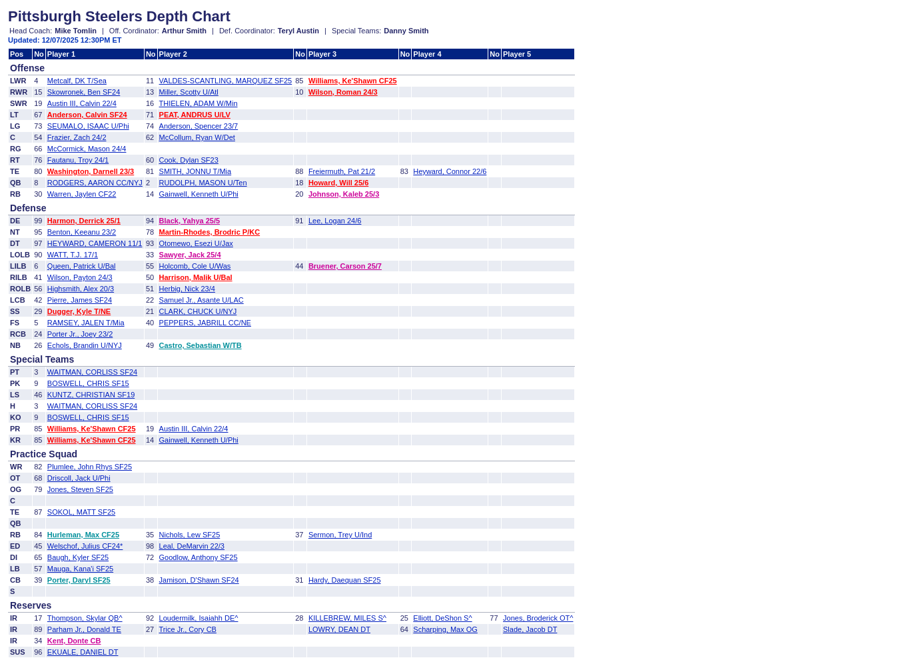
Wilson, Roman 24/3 (343, 92)
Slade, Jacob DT (530, 629)
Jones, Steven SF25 (80, 489)
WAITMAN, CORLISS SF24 (92, 372)
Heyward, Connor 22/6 (449, 171)
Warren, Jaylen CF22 (82, 194)
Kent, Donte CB (74, 641)
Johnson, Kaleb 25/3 (343, 194)
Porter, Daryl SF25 (79, 580)
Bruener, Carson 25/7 (345, 266)
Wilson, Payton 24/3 (80, 277)
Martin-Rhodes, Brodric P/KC (209, 232)
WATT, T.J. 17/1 (72, 255)
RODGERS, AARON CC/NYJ (95, 183)
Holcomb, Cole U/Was (195, 266)
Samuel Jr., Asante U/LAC (201, 300)
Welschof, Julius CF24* (85, 546)
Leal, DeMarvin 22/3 (192, 546)
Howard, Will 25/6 (338, 183)
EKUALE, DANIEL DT (83, 652)
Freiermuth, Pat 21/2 (341, 171)
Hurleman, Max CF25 (83, 535)
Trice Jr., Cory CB (188, 629)
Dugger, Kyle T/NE (79, 311)
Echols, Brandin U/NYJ (84, 345)
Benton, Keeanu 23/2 (81, 232)
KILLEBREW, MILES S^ (347, 618)
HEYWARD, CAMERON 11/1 (95, 243)
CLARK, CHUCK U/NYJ (198, 311)
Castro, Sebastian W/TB (200, 345)
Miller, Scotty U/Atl (189, 92)
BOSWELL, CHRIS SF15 (88, 383)
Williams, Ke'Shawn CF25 (352, 81)
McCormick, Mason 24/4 (87, 149)
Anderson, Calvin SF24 (87, 115)
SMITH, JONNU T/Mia (195, 171)
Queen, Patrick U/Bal (81, 266)
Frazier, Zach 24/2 (77, 137)
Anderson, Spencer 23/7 (198, 126)
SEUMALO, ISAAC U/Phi (88, 126)
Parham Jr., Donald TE (84, 629)
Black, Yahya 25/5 (190, 221)
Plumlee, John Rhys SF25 (89, 467)
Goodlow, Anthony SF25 (198, 557)
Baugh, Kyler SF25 (78, 557)
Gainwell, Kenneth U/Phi (198, 194)
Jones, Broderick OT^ (538, 618)
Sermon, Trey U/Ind (340, 535)
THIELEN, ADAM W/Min (198, 103)
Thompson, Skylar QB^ (85, 618)
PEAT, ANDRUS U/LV (194, 115)
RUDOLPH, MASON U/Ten (203, 183)
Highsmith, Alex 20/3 (80, 289)
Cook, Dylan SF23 (189, 160)
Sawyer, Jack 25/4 (190, 255)
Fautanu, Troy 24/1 (78, 160)
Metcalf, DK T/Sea (77, 81)
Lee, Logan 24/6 (335, 221)
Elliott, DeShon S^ (442, 618)
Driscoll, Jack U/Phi (79, 478)
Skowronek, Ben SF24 (83, 92)
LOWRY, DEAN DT (339, 629)
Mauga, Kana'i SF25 (80, 569)
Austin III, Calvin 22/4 (82, 103)
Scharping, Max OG (445, 629)
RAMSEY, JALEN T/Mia (86, 323)
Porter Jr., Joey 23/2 (80, 334)
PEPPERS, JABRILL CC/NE (205, 323)
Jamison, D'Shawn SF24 (199, 580)
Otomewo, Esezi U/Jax (196, 243)
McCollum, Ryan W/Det (197, 137)
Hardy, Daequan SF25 (344, 580)
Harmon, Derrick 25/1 (84, 221)
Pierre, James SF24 (79, 300)
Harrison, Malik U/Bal (195, 277)
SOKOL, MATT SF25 (81, 512)
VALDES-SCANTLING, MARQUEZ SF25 (225, 81)
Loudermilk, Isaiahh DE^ (198, 618)
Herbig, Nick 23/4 (187, 289)
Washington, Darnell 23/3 (90, 171)
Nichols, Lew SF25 (190, 535)
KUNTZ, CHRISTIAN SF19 (91, 395)
